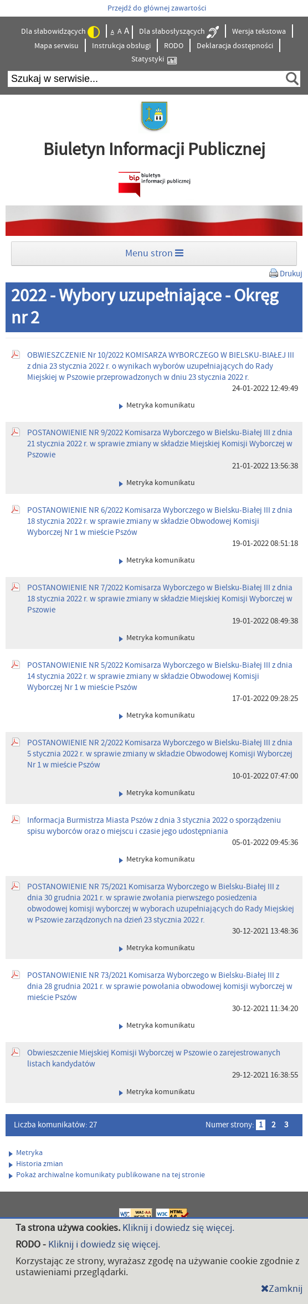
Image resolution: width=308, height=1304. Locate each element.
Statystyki (154, 59)
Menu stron (154, 253)
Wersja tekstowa (259, 32)
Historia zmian (36, 1164)
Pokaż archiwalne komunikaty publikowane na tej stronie (107, 1175)
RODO (173, 46)
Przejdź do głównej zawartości (156, 8)
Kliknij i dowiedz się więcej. (178, 1227)
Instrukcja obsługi (121, 46)
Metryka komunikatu (157, 405)
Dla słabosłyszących (179, 32)
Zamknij (281, 1288)
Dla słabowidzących (60, 32)
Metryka (26, 1153)
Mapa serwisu (56, 46)
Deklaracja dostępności (235, 46)
